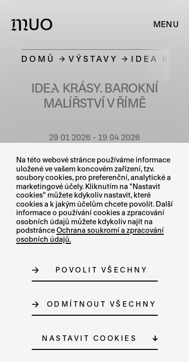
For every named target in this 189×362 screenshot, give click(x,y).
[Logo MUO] (34, 24)
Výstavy (93, 58)
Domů (38, 58)
